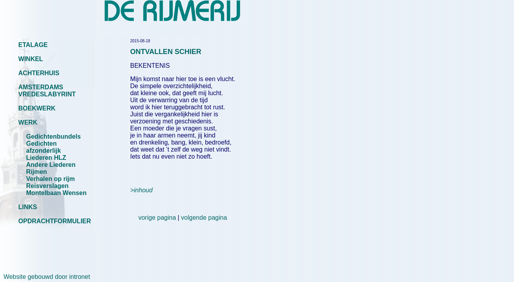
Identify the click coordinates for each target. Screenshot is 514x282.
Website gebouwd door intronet (45, 276)
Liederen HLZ (46, 157)
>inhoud (141, 190)
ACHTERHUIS (38, 73)
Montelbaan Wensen (56, 193)
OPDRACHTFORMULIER (54, 221)
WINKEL (30, 59)
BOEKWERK (37, 108)
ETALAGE (33, 45)
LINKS (27, 207)
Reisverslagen (47, 186)
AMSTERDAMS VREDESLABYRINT (47, 91)
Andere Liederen (50, 164)
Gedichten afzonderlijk (43, 147)
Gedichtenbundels (53, 136)
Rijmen (36, 171)
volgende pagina (204, 217)
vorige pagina (157, 217)
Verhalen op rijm (50, 178)
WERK (28, 122)
